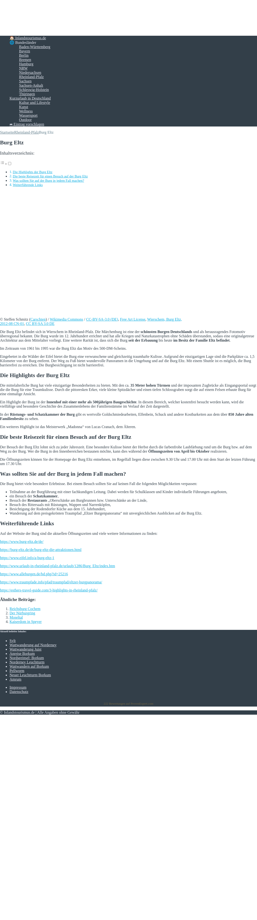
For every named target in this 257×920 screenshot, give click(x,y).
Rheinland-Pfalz (31, 77)
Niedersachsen (30, 73)
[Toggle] (9, 163)
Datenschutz (19, 692)
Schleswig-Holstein (34, 90)
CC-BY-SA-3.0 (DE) (102, 319)
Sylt (13, 641)
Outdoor (25, 120)
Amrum (15, 679)
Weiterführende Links (28, 185)
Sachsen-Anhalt (31, 85)
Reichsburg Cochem (25, 609)
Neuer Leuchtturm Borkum (30, 675)
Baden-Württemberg (34, 47)
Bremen (25, 60)
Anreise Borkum (22, 654)
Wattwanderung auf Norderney (33, 645)
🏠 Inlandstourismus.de (28, 38)
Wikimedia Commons (66, 319)
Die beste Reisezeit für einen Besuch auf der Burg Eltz (50, 176)
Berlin (24, 55)
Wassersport (28, 115)
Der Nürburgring (22, 613)
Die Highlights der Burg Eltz (33, 172)
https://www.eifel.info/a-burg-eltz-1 (27, 558)
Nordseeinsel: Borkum (27, 658)
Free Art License (132, 319)
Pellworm (17, 671)
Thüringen (27, 94)
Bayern (24, 51)
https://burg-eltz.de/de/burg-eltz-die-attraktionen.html (40, 550)
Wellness (26, 111)
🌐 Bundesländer (23, 42)
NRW (23, 68)
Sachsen (25, 81)
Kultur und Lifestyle (34, 103)
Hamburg (26, 64)
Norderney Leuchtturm (27, 662)
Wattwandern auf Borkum (29, 666)
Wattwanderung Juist (25, 649)
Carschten (38, 319)
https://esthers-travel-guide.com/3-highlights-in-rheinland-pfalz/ (49, 590)
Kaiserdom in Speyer (26, 622)
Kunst (23, 107)
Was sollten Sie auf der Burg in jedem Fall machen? (48, 180)
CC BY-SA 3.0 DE (40, 324)
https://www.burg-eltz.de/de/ (22, 542)
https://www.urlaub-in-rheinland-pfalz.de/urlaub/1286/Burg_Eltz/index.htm (57, 566)
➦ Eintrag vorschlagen (27, 124)
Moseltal (16, 617)
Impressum (18, 687)
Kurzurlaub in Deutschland (30, 98)
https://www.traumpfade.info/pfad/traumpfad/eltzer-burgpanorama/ (51, 582)
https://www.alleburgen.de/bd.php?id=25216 (34, 574)
